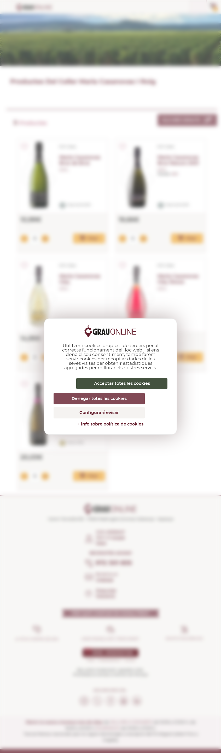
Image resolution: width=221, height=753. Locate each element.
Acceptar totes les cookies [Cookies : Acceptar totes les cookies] (122, 383)
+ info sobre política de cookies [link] (110, 424)
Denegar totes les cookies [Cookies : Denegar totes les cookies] (99, 399)
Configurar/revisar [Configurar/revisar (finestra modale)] (99, 413)
